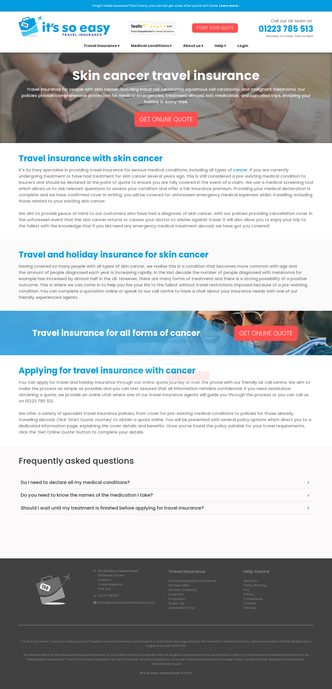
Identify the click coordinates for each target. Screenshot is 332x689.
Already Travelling (182, 590)
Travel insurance (100, 46)
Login (242, 46)
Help (219, 46)
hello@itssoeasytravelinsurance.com (126, 602)
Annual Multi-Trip (182, 608)
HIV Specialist (179, 585)
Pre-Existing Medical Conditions (193, 581)
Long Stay (176, 594)
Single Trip (176, 603)
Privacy (249, 594)
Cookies (249, 603)
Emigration (177, 599)
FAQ (246, 590)
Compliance (252, 599)
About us (192, 46)
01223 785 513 (108, 595)
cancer (240, 170)
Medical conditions (150, 46)
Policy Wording (254, 585)
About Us (250, 581)
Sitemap (249, 608)
